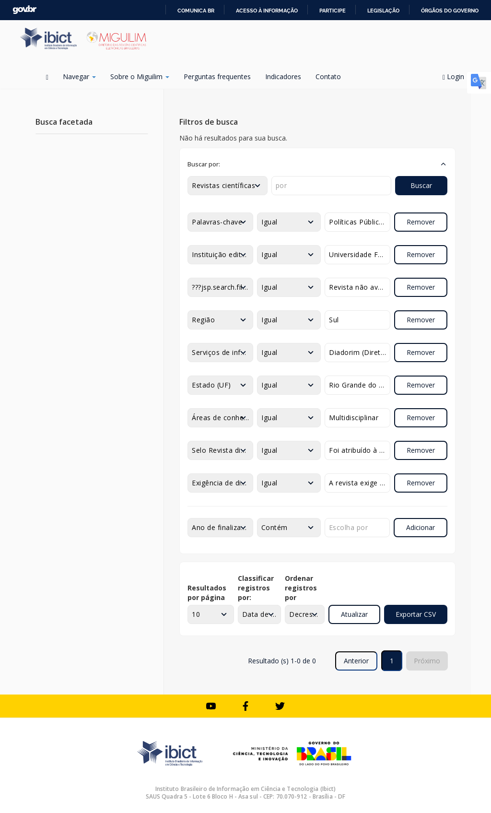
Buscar (421, 185)
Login (457, 76)
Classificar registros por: (256, 588)
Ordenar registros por (301, 588)
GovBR (24, 9)
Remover (421, 221)
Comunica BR (195, 10)
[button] (317, 164)
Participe (332, 10)
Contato (328, 76)
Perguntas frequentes (217, 76)
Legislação (383, 10)
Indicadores (283, 76)
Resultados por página (206, 592)
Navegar (79, 76)
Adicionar (420, 527)
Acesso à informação (267, 10)
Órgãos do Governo (450, 10)
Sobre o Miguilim (139, 76)
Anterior (356, 660)
